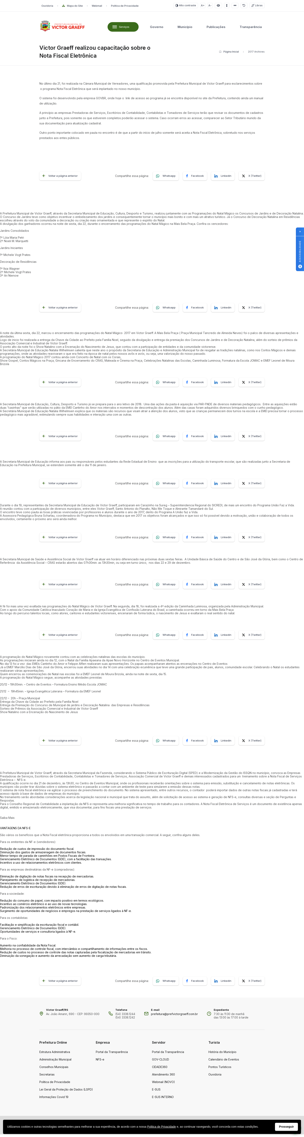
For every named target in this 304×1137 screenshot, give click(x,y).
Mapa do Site (72, 5)
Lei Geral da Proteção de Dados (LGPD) (66, 1092)
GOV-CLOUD (160, 1062)
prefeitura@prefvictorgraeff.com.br (174, 1016)
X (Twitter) (251, 178)
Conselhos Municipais (53, 1069)
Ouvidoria (47, 5)
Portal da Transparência (112, 1054)
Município (185, 28)
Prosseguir (286, 1126)
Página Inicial (229, 54)
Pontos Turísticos (219, 1069)
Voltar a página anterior (60, 178)
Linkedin (222, 178)
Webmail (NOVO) (163, 1084)
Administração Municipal (55, 1062)
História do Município (222, 1054)
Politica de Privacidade (125, 5)
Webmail (97, 5)
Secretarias (47, 1077)
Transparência (251, 28)
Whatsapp (166, 178)
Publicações (216, 28)
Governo (156, 28)
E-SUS (156, 1092)
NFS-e (100, 1062)
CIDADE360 (159, 1069)
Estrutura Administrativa (54, 1054)
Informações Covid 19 (53, 1099)
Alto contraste (185, 5)
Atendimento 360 (163, 1077)
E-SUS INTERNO (163, 1099)
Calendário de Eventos (223, 1062)
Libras (257, 5)
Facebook (195, 178)
